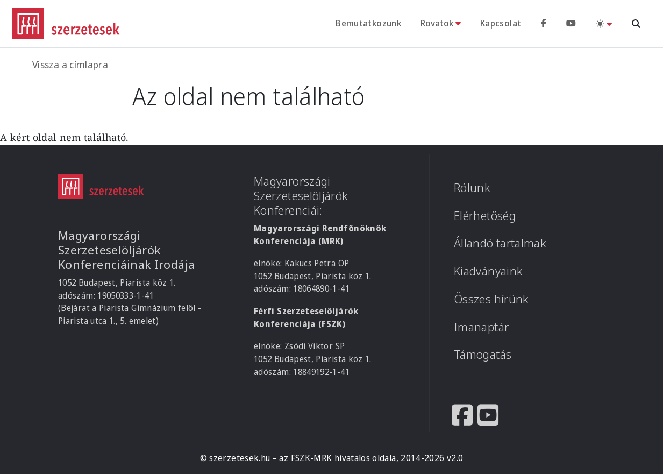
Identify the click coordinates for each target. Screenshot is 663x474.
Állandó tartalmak (500, 243)
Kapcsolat (500, 23)
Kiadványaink (488, 271)
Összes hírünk (491, 299)
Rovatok (436, 23)
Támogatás (482, 354)
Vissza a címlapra (70, 64)
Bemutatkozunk (368, 23)
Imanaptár (481, 327)
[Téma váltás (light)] (604, 23)
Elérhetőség (485, 215)
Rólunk (472, 187)
